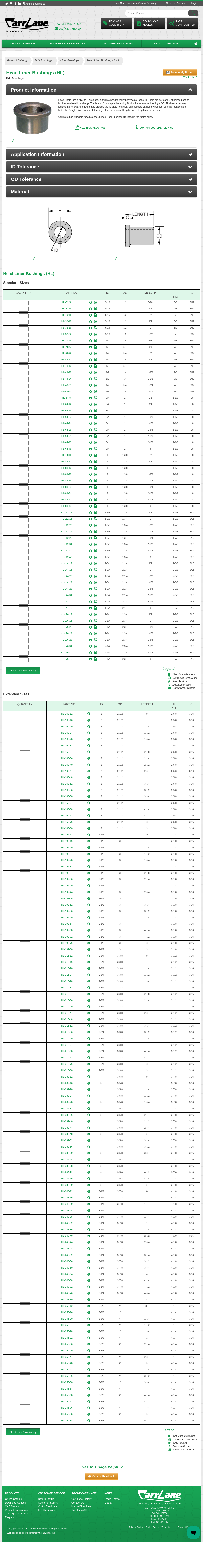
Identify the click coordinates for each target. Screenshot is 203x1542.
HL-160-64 (67, 803)
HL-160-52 (67, 783)
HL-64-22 (66, 417)
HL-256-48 (67, 1363)
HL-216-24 (67, 974)
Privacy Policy (136, 1527)
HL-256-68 (67, 1395)
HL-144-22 (66, 576)
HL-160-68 (67, 809)
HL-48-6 (66, 347)
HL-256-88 (67, 1420)
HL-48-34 (66, 391)
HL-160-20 (67, 726)
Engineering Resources (67, 43)
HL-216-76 (67, 1064)
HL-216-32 (67, 987)
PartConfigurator (182, 23)
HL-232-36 (67, 1115)
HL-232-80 (67, 1185)
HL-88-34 (66, 493)
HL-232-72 (67, 1172)
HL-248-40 (67, 1236)
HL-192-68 (67, 930)
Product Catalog (22, 43)
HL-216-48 (67, 1019)
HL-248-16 (67, 1197)
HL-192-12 (67, 834)
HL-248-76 (67, 1293)
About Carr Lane (166, 43)
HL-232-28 (67, 1102)
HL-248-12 (67, 1191)
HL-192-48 (67, 898)
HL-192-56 (67, 911)
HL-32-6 (66, 308)
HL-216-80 (67, 1070)
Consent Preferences (188, 1527)
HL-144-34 (66, 595)
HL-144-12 (66, 563)
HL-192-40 (67, 885)
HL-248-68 (67, 1280)
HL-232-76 (67, 1178)
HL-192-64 (67, 923)
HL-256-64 (67, 1388)
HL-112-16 (66, 519)
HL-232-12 (67, 1076)
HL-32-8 (66, 315)
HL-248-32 (67, 1223)
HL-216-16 (67, 962)
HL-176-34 (66, 646)
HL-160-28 (67, 739)
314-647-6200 (69, 24)
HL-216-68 (67, 1051)
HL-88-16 (66, 468)
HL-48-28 (66, 385)
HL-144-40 (66, 601)
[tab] (101, 89)
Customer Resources (117, 43)
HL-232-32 (67, 1108)
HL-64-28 (66, 429)
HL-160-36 (67, 758)
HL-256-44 (67, 1357)
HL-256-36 (67, 1344)
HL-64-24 (66, 423)
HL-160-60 (67, 796)
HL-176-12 (66, 614)
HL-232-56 (67, 1146)
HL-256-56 (67, 1376)
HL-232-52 (67, 1140)
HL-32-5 (66, 302)
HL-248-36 (67, 1229)
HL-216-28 (67, 981)
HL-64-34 (66, 436)
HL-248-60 (67, 1267)
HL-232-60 (67, 1153)
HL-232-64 (67, 1159)
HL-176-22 (66, 627)
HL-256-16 (67, 1312)
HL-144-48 (66, 608)
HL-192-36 (67, 879)
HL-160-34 (67, 752)
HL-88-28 (66, 487)
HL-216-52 (67, 1025)
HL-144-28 (66, 588)
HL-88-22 (66, 474)
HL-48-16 (66, 366)
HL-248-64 (67, 1274)
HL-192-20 (67, 847)
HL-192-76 (67, 943)
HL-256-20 (67, 1318)
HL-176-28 (66, 639)
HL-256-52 (67, 1369)
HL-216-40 (67, 1006)
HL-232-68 (67, 1166)
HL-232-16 (67, 1083)
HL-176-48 (66, 659)
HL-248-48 (67, 1248)
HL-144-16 (66, 569)
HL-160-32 (67, 745)
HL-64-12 (66, 404)
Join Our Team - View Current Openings (136, 3)
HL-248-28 (67, 1216)
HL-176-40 (66, 652)
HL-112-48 (66, 557)
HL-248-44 (67, 1242)
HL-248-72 (67, 1286)
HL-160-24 (67, 732)
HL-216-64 (67, 1045)
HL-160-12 (67, 713)
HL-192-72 (67, 936)
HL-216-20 (67, 968)
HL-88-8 (66, 455)
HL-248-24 (67, 1210)
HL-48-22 (66, 372)
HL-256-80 (67, 1414)
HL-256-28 (67, 1331)
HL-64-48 (66, 448)
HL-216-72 (67, 1057)
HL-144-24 (66, 582)
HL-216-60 (67, 1038)
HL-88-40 (66, 499)
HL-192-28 (67, 860)
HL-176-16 (66, 620)
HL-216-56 (67, 1032)
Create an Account (176, 3)
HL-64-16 (66, 410)
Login (194, 3)
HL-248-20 (67, 1204)
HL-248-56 (67, 1261)
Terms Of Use (168, 1527)
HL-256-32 (67, 1337)
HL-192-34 (67, 873)
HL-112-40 (66, 550)
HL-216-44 (67, 1013)
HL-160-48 (67, 777)
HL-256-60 (67, 1382)
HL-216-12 (67, 955)
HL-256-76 (67, 1407)
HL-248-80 (67, 1299)
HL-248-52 (67, 1255)
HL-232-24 (67, 1095)
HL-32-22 (66, 334)
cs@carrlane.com (69, 28)
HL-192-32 (67, 866)
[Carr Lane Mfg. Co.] (27, 25)
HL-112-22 (66, 525)
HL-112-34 (66, 544)
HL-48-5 (66, 340)
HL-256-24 (67, 1325)
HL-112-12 (66, 512)
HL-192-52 (67, 904)
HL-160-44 (67, 771)
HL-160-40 (67, 764)
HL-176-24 (66, 633)
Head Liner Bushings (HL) (28, 273)
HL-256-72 (67, 1401)
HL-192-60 (67, 917)
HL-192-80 (67, 949)
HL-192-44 (67, 892)
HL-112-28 (66, 538)
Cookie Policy (152, 1527)
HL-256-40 (67, 1350)
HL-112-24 (66, 531)
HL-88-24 (66, 480)
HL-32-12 (66, 321)
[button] (101, 154)
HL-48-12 (66, 359)
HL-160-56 (67, 790)
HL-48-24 (66, 378)
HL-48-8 (66, 353)
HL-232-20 (67, 1089)
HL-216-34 (67, 994)
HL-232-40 (67, 1121)
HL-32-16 (66, 328)
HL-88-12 (66, 461)
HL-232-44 (67, 1127)
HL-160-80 (67, 828)
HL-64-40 (66, 442)
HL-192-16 (67, 841)
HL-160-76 (67, 822)
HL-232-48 (67, 1134)
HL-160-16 (67, 720)
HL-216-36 (67, 1000)
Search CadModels (147, 23)
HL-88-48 (66, 506)
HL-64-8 (66, 397)
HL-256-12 (67, 1306)
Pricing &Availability (113, 23)
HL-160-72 (67, 815)
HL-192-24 (67, 854)
